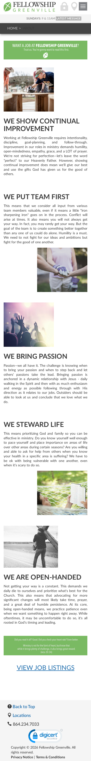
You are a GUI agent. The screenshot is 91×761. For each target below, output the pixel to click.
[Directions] (74, 9)
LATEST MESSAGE (68, 18)
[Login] (64, 9)
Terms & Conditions (50, 757)
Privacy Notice (22, 757)
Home (12, 28)
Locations (19, 716)
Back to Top (21, 707)
